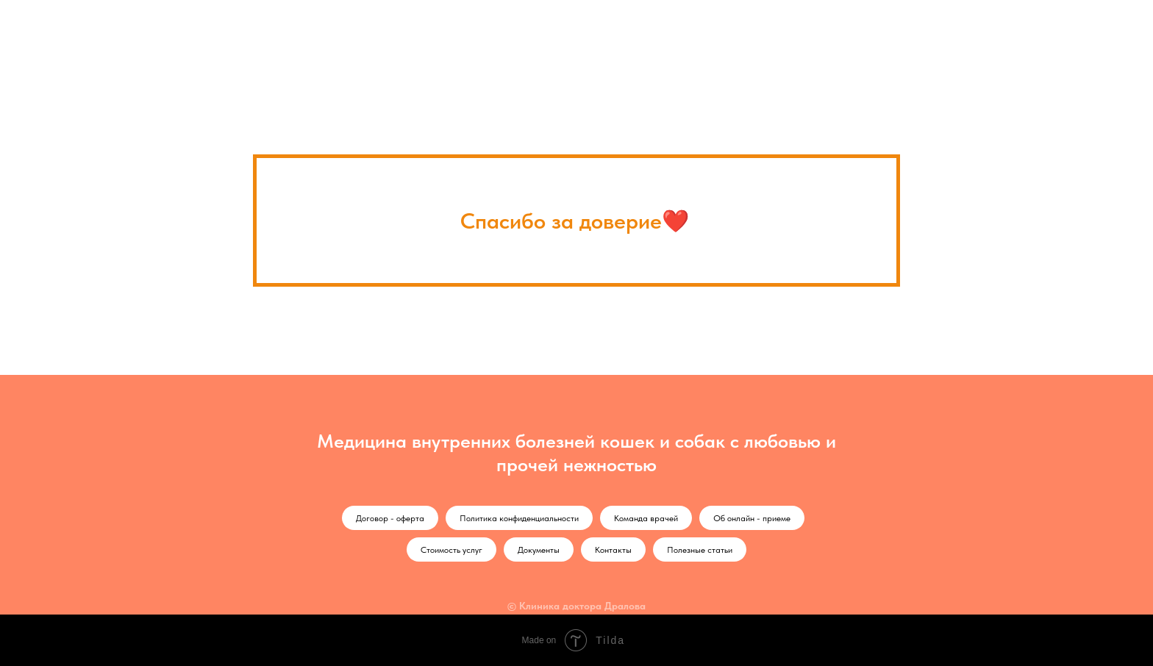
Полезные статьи (699, 550)
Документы (539, 550)
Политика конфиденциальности (519, 518)
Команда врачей (646, 518)
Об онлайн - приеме (751, 518)
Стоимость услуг (451, 550)
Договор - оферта (390, 518)
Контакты (613, 550)
